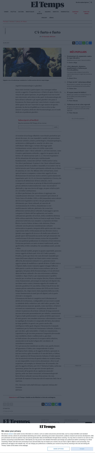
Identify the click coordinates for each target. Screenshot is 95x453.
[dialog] (47, 438)
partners (10, 433)
